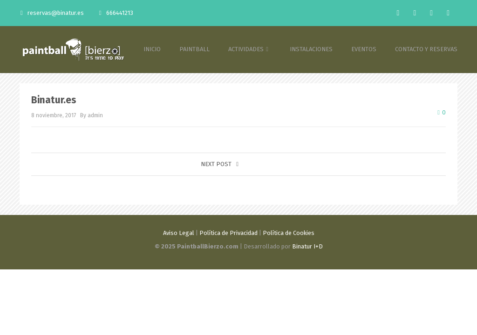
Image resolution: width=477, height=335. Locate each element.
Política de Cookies (288, 232)
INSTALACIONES (311, 49)
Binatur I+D (307, 246)
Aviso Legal (178, 232)
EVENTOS (363, 49)
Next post (219, 164)
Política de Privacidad (228, 232)
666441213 (116, 12)
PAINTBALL (194, 49)
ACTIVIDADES (249, 49)
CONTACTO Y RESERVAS (426, 49)
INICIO (152, 49)
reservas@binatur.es (52, 12)
